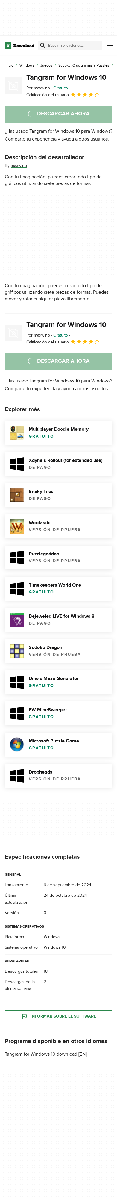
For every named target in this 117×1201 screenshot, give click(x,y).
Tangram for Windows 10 (66, 77)
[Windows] (26, 66)
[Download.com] (19, 45)
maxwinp (19, 165)
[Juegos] (46, 66)
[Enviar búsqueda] (43, 45)
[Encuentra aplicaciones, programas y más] (70, 45)
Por (38, 88)
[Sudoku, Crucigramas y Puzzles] (83, 66)
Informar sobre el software (58, 1016)
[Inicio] (9, 66)
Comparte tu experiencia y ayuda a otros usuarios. (57, 139)
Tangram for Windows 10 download (41, 1054)
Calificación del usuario (63, 94)
